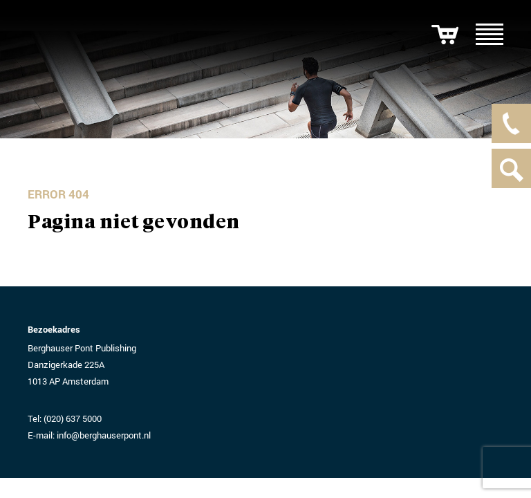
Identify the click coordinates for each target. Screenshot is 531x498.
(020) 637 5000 (73, 418)
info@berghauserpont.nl (104, 435)
